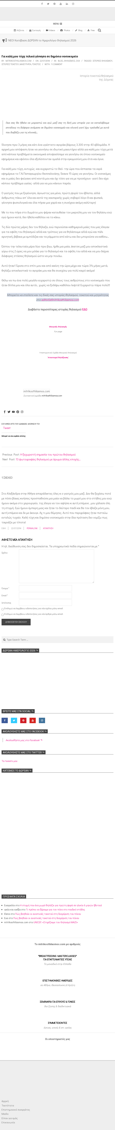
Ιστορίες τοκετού (10, 64)
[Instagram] (22, 412)
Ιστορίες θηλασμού (102, 60)
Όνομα (5, 588)
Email (5, 595)
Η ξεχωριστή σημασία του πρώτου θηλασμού (48, 454)
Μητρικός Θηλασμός (58, 326)
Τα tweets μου (9, 761)
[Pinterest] (17, 412)
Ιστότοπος (6, 602)
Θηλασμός (69, 60)
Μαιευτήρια (25, 64)
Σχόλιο (4, 552)
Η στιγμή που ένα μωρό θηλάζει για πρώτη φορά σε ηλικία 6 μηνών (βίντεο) (61, 905)
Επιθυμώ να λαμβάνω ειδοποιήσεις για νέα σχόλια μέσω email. (33, 608)
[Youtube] (13, 412)
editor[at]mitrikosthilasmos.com (60, 300)
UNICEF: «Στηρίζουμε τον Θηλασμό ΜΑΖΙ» (56, 922)
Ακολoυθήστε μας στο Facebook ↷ (24, 731)
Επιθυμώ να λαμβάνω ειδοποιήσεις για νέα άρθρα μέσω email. (33, 613)
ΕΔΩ (84, 309)
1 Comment (56, 64)
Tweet (7, 428)
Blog (60, 60)
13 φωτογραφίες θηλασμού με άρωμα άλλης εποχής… (48, 459)
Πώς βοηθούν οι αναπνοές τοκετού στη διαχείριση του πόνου (48, 913)
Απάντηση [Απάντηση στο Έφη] (48, 528)
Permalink (32, 528)
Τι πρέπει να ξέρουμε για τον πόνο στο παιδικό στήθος (55, 909)
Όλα (78, 60)
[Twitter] (9, 412)
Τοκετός (36, 64)
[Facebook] (4, 412)
